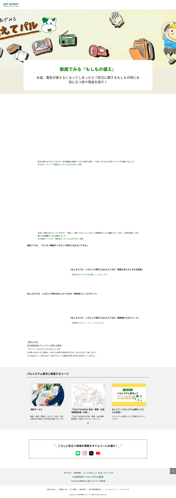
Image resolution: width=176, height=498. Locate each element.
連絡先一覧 (63, 489)
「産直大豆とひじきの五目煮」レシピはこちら (88, 274)
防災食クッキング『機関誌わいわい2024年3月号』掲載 (60, 164)
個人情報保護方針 (95, 489)
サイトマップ (124, 489)
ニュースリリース (111, 489)
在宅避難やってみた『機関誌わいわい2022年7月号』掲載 (60, 238)
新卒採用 (83, 489)
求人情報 (73, 489)
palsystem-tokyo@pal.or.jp (47, 349)
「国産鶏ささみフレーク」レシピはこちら (87, 322)
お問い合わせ (51, 489)
